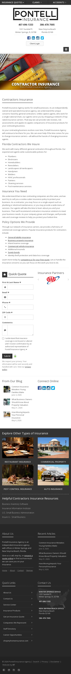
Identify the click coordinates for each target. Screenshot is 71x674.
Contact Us (17, 598)
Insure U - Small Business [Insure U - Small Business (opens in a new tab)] (13, 517)
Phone (6, 302)
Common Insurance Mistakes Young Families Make (18, 390)
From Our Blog (12, 381)
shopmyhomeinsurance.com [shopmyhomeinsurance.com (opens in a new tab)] (17, 640)
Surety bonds (14, 252)
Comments (7, 322)
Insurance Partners (51, 273)
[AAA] (53, 280)
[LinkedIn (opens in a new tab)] (33, 37)
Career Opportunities (17, 635)
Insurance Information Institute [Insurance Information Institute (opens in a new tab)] (16, 508)
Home (4, 570)
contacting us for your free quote (35, 259)
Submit (7, 356)
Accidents (59, 2)
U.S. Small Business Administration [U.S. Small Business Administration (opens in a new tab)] (18, 512)
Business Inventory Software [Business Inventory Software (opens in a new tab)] (15, 504)
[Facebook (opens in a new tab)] (28, 37)
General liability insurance (19, 237)
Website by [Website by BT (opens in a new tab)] (8, 664)
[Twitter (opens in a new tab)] (42, 37)
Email (5, 292)
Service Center (17, 604)
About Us (17, 592)
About (12, 570)
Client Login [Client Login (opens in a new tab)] (35, 43)
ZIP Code (7, 312)
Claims (36, 2)
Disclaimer (54, 661)
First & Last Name (11, 282)
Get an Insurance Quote (17, 616)
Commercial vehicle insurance (21, 246)
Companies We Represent (17, 622)
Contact (20, 570)
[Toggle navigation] (66, 49)
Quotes (13, 2)
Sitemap (29, 570)
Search (36, 661)
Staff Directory (17, 628)
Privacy (45, 661)
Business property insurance (20, 240)
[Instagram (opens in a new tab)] (37, 37)
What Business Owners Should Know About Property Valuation (18, 403)
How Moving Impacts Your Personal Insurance (18, 416)
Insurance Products (17, 610)
